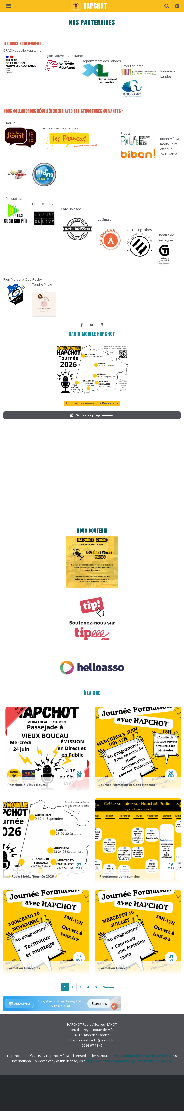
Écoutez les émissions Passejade (92, 403)
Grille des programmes (92, 415)
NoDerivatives (156, 1055)
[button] (177, 6)
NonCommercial (127, 1055)
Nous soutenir (92, 530)
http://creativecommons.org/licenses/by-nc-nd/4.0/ (128, 1061)
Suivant (109, 987)
